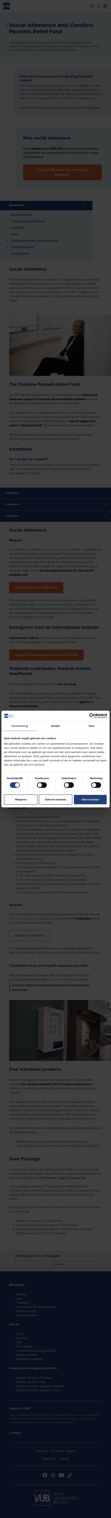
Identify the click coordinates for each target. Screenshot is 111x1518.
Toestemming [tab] (19, 725)
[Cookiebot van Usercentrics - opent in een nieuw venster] (92, 715)
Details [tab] (55, 725)
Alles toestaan (90, 799)
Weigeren (21, 799)
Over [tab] (92, 725)
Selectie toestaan (55, 799)
